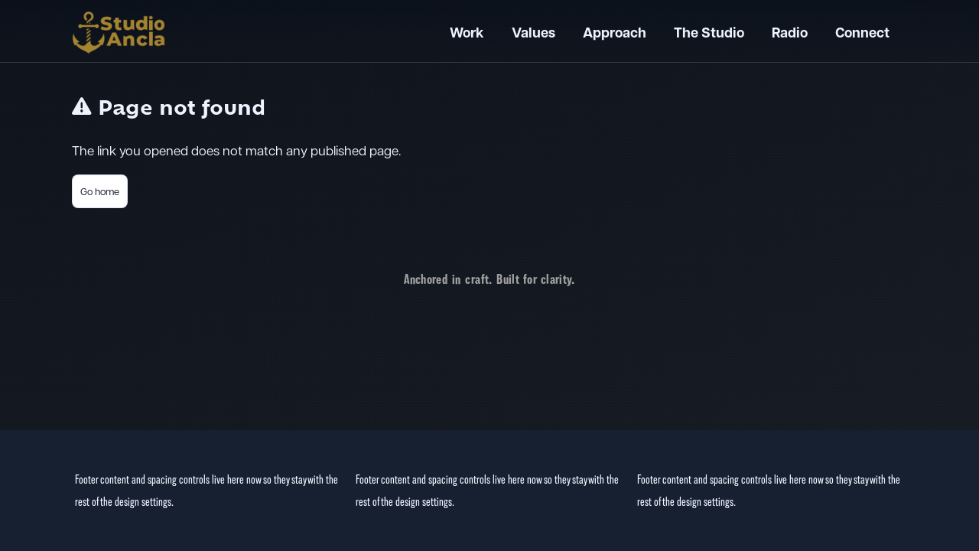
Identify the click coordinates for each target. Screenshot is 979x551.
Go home (99, 190)
